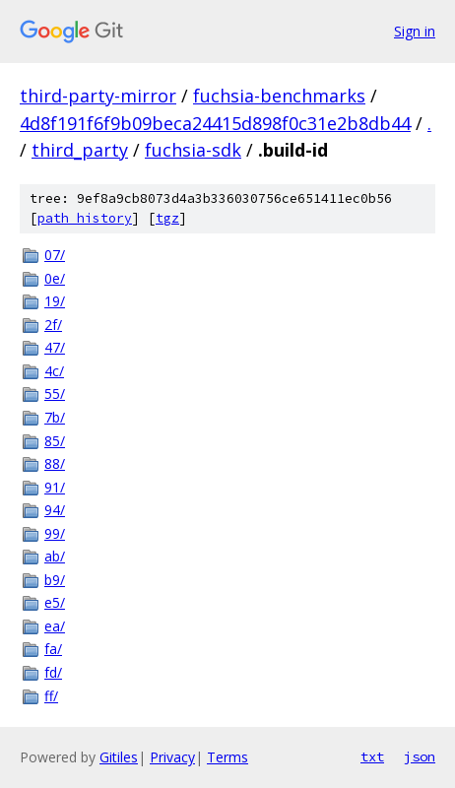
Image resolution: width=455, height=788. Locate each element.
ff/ (51, 696)
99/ (54, 533)
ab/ (54, 556)
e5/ (54, 602)
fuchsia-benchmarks (279, 95)
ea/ (54, 626)
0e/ (54, 278)
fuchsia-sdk (193, 150)
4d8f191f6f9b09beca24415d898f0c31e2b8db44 (215, 123)
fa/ (53, 648)
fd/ (53, 672)
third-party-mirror (98, 95)
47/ (54, 347)
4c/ (54, 370)
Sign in (414, 31)
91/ (54, 487)
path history (84, 218)
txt (372, 756)
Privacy (172, 757)
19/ (54, 301)
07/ (54, 254)
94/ (54, 509)
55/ (54, 393)
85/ (54, 440)
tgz (167, 218)
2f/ (53, 324)
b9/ (54, 579)
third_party (80, 150)
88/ (54, 463)
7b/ (54, 417)
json (419, 756)
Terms (227, 757)
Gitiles (118, 757)
